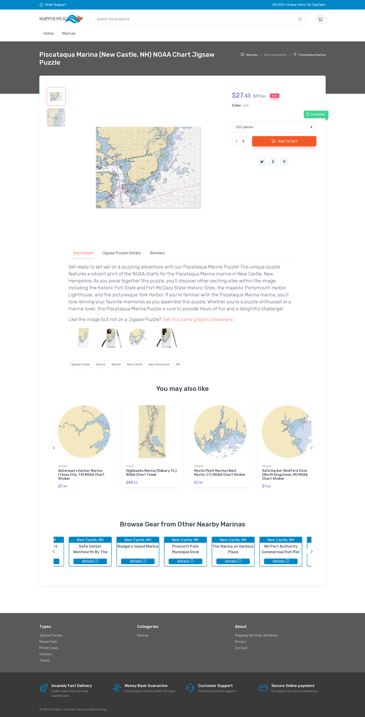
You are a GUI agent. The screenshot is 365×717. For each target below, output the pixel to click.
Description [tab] (83, 253)
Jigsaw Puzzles (51, 635)
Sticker (63, 466)
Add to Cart (284, 141)
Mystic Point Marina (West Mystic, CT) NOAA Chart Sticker (220, 473)
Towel (130, 466)
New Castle (134, 364)
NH (178, 364)
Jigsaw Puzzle (80, 364)
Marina (100, 364)
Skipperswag (97, 709)
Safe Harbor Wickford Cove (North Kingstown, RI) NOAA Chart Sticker (285, 475)
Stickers (45, 654)
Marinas (68, 33)
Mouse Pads (48, 642)
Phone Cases (49, 648)
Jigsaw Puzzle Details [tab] (121, 253)
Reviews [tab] (157, 253)
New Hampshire (159, 364)
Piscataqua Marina (310, 55)
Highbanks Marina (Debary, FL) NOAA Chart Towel (151, 473)
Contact (241, 648)
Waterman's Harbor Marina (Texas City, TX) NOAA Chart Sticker (81, 475)
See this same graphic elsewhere (197, 319)
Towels (44, 661)
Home (49, 33)
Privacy (240, 642)
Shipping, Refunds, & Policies (256, 635)
